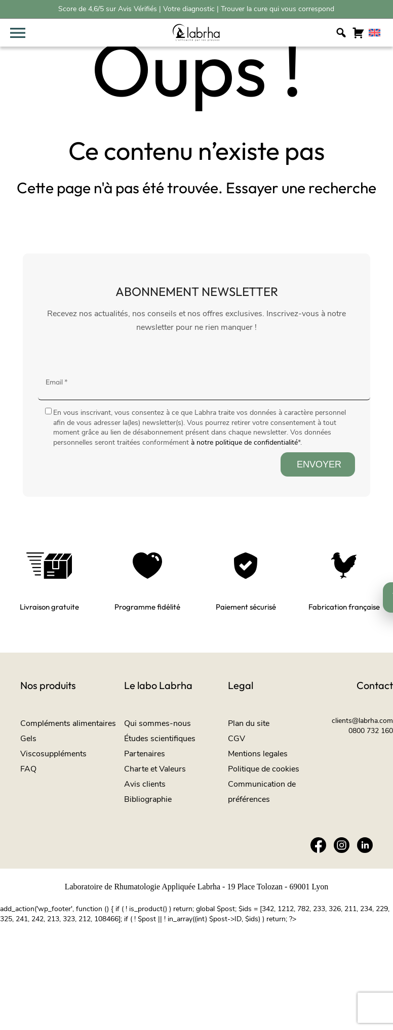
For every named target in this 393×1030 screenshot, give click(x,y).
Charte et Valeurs (155, 769)
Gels (28, 738)
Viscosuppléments (53, 753)
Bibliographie (148, 799)
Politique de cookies (263, 769)
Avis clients (145, 784)
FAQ (28, 769)
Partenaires (144, 753)
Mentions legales (258, 753)
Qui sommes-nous (157, 723)
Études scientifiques (159, 738)
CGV (236, 738)
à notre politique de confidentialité (244, 442)
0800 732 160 (370, 731)
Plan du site (248, 723)
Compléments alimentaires (68, 723)
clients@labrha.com (362, 720)
